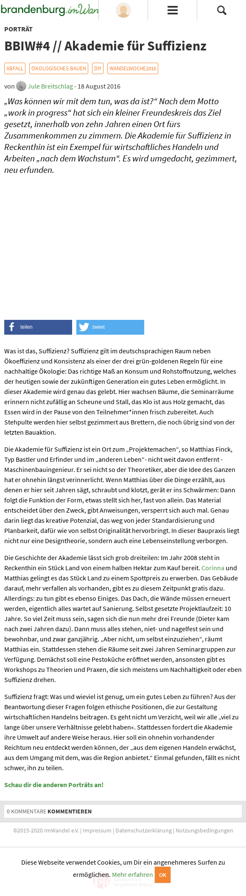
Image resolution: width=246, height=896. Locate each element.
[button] (38, 327)
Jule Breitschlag (50, 86)
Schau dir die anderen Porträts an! (53, 784)
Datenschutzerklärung (143, 830)
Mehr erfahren (132, 874)
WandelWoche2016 (132, 68)
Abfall (14, 68)
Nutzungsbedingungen (204, 830)
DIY (97, 68)
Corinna (212, 567)
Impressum (97, 830)
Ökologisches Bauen (58, 68)
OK (162, 875)
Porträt (18, 29)
